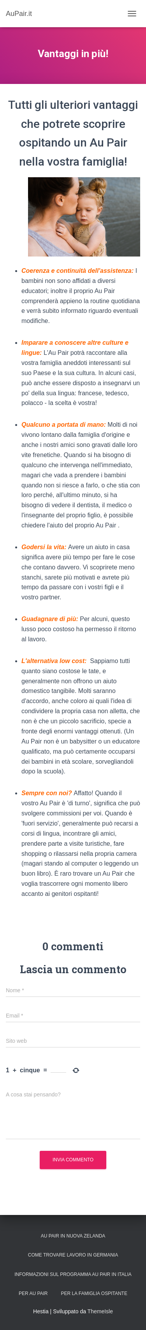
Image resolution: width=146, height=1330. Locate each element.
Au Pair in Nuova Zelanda (73, 1236)
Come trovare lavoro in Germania (73, 1255)
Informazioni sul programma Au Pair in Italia (73, 1274)
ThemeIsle (100, 1311)
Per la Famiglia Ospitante (94, 1293)
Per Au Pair (33, 1293)
